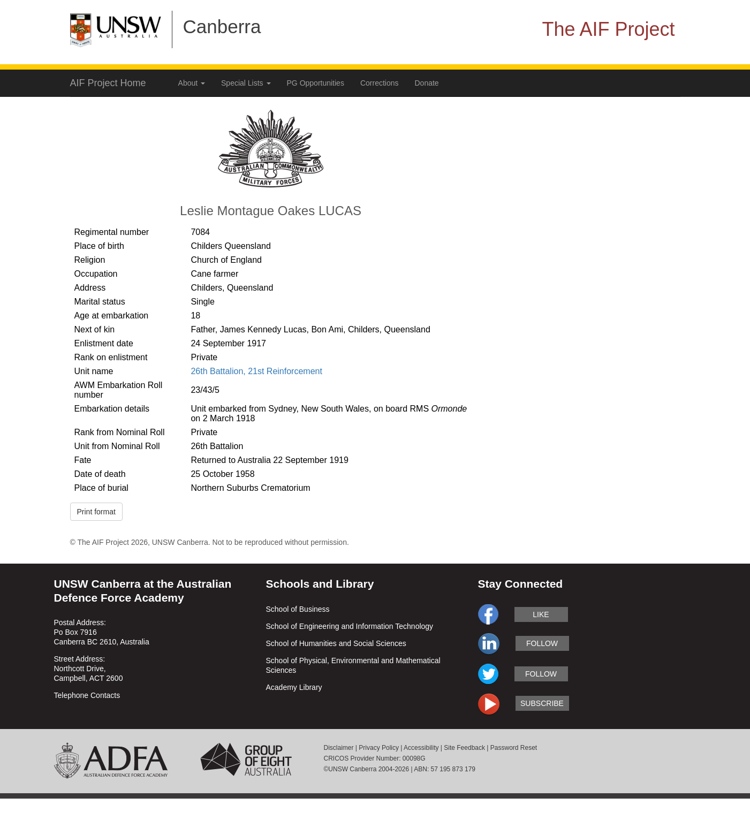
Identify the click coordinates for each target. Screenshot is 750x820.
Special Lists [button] (245, 83)
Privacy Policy (379, 747)
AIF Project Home (108, 83)
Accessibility (421, 747)
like (541, 614)
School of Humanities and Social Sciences (336, 643)
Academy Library (294, 687)
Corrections (379, 83)
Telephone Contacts (87, 695)
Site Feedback (464, 747)
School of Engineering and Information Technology (350, 626)
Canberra (222, 26)
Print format (96, 511)
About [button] (191, 83)
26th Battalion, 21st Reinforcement (256, 371)
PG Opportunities (315, 83)
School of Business (298, 609)
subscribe (542, 703)
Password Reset (513, 747)
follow (542, 643)
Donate (427, 83)
